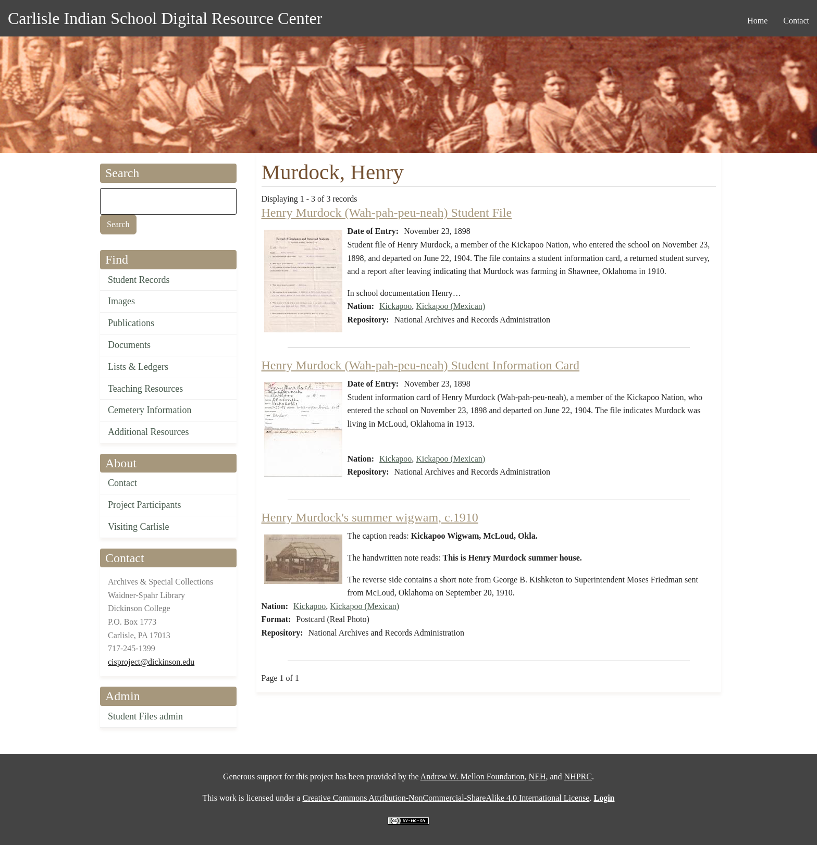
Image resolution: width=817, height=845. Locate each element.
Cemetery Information (149, 410)
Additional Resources (148, 432)
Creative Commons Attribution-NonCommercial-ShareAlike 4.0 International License (445, 797)
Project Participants (144, 505)
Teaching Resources (145, 388)
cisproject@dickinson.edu (151, 661)
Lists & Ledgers (138, 367)
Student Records (139, 280)
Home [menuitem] (757, 20)
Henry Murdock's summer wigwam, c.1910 (370, 517)
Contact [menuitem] (796, 20)
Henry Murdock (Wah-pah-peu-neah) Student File (387, 212)
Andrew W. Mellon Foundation (472, 776)
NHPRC (578, 776)
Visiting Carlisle (138, 526)
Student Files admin (145, 716)
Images (121, 301)
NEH (537, 776)
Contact (122, 483)
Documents (129, 345)
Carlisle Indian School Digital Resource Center (165, 18)
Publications (131, 323)
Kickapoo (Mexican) (450, 306)
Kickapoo (395, 306)
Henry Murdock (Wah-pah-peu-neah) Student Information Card (421, 365)
